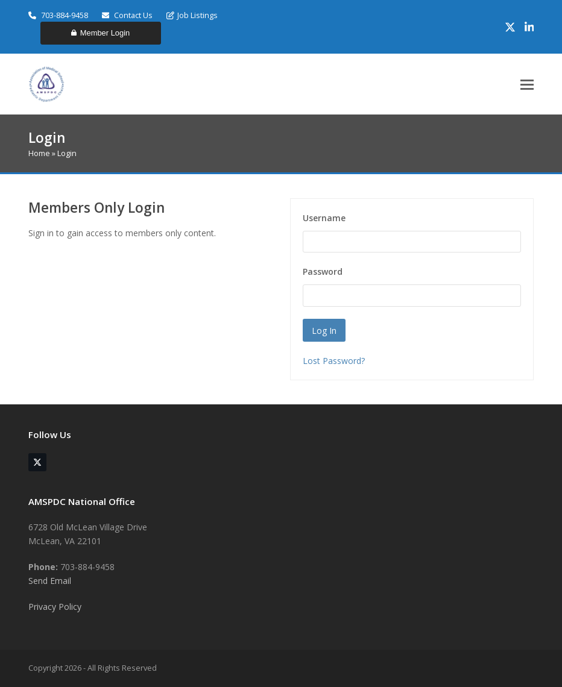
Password (323, 271)
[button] (527, 85)
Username (324, 218)
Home (39, 153)
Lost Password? (334, 360)
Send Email (49, 580)
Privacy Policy (54, 606)
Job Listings (192, 15)
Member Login (100, 32)
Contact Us (127, 15)
